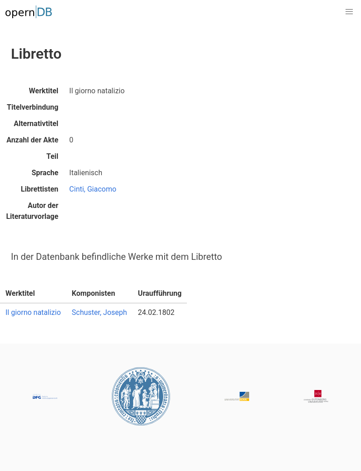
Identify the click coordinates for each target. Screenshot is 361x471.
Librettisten (40, 189)
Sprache (44, 172)
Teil (52, 156)
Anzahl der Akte (32, 140)
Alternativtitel (36, 123)
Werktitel (44, 90)
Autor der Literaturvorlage (32, 211)
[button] (349, 12)
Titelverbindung (32, 107)
